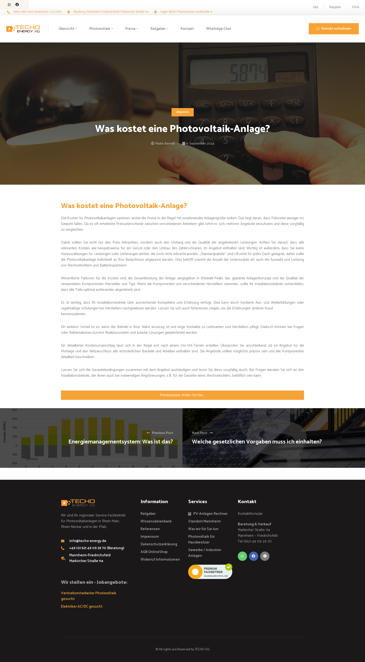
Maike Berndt (165, 143)
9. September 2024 (200, 143)
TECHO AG (202, 649)
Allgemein (182, 112)
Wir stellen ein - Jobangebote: (94, 582)
